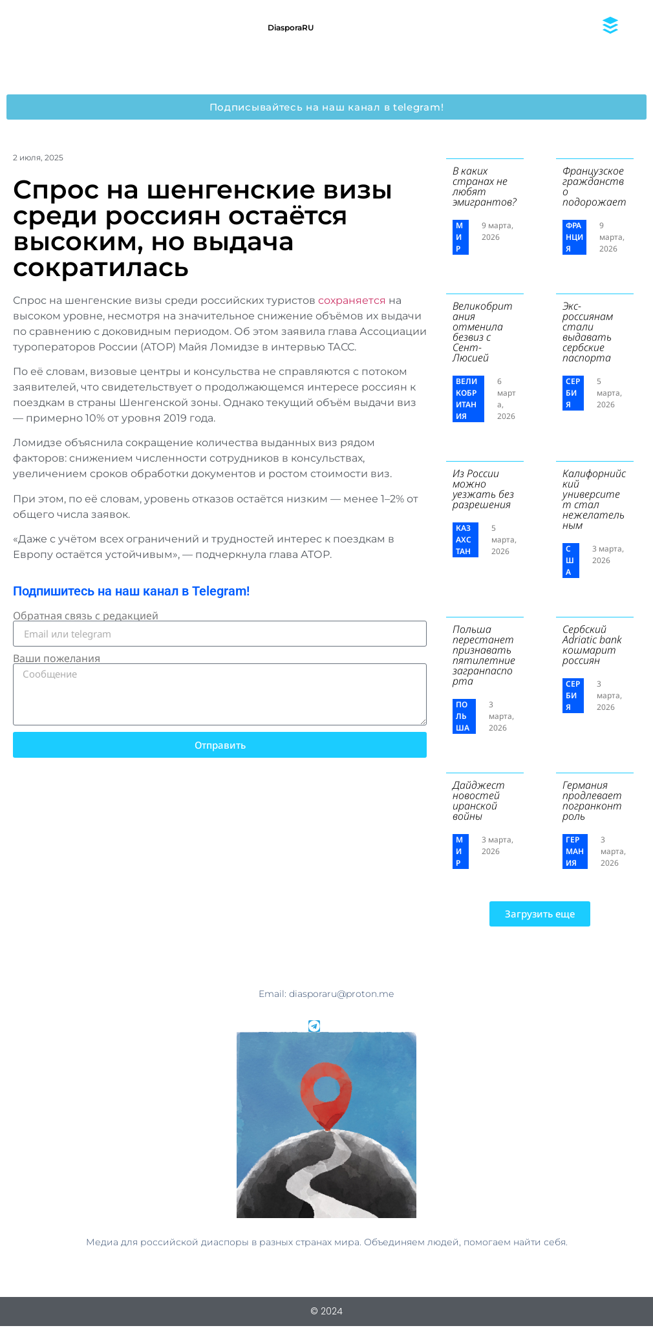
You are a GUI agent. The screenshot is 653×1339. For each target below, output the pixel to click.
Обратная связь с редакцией (85, 615)
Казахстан (463, 539)
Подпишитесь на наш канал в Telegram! (131, 591)
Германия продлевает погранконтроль (592, 800)
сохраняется (353, 300)
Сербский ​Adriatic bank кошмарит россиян (591, 644)
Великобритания (466, 399)
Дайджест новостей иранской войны (479, 800)
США (570, 560)
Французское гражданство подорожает (594, 186)
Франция (574, 237)
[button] (539, 914)
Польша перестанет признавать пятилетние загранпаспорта (484, 655)
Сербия (573, 393)
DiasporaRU (291, 27)
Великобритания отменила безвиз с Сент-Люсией (483, 332)
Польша (462, 716)
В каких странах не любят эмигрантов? (485, 186)
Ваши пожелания (56, 658)
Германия (575, 851)
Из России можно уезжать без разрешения (483, 488)
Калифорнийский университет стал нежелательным (594, 499)
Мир (459, 237)
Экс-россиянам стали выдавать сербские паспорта (587, 332)
